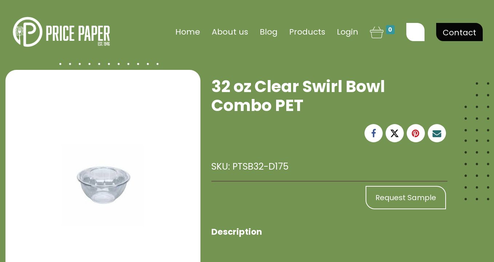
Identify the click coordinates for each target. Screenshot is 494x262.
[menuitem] (188, 32)
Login (347, 31)
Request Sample (405, 197)
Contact (459, 32)
